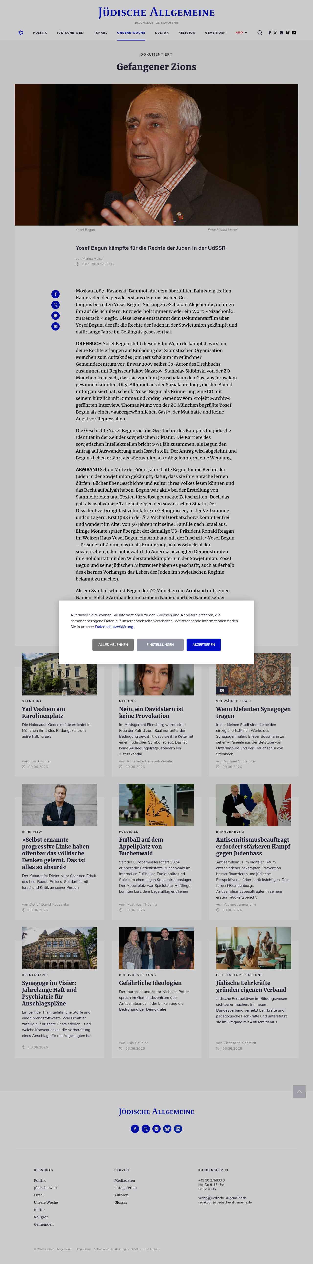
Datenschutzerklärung (114, 627)
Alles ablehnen (113, 644)
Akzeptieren (203, 644)
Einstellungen (160, 644)
